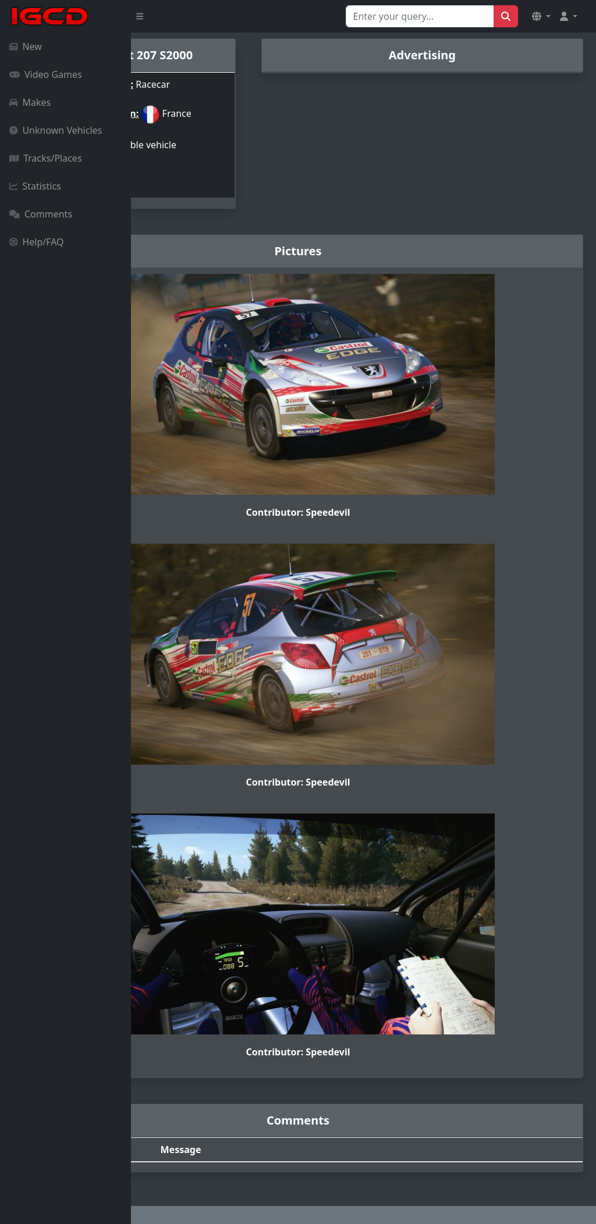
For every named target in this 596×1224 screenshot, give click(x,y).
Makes (30, 102)
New (25, 46)
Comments (40, 214)
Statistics (35, 186)
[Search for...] (420, 16)
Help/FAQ (36, 241)
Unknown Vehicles (55, 130)
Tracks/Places (45, 158)
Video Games (45, 74)
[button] (541, 16)
